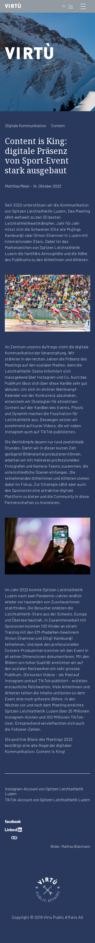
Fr (64, 6)
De (70, 6)
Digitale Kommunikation (25, 125)
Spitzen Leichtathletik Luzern (39, 211)
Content (58, 125)
